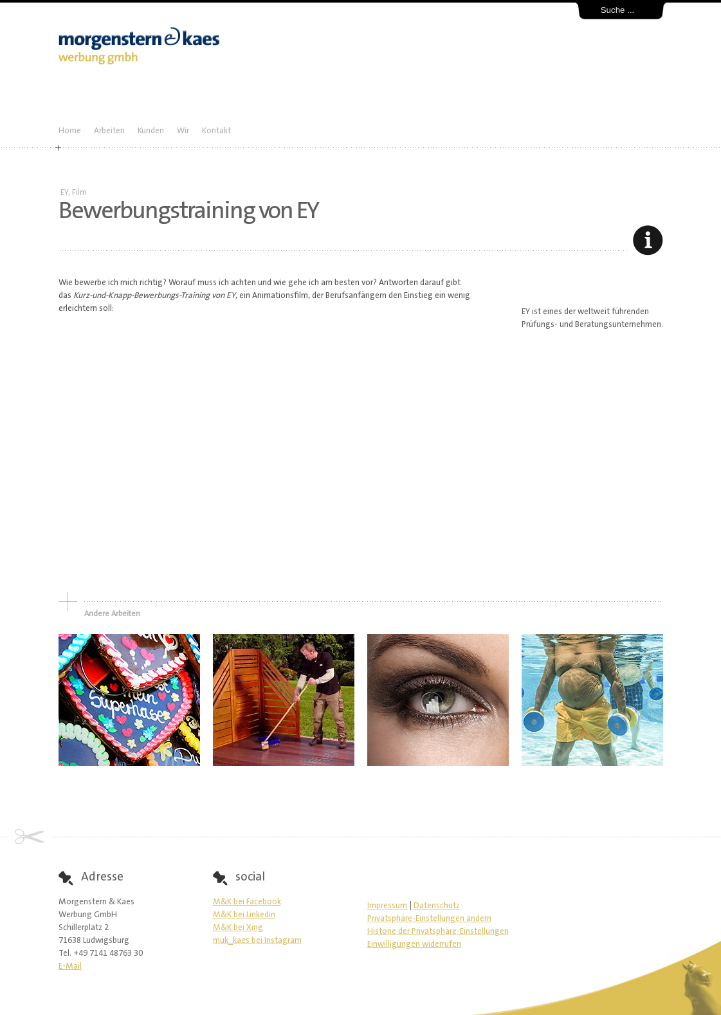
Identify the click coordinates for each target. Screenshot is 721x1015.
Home (70, 131)
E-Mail (70, 966)
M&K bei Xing (238, 928)
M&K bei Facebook (247, 902)
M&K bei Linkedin (244, 915)
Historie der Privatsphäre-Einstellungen (438, 931)
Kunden (151, 131)
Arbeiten (109, 131)
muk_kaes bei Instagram (257, 940)
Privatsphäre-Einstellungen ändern (429, 919)
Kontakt (216, 131)
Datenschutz (437, 906)
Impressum (387, 906)
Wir (183, 131)
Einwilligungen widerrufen (414, 944)
